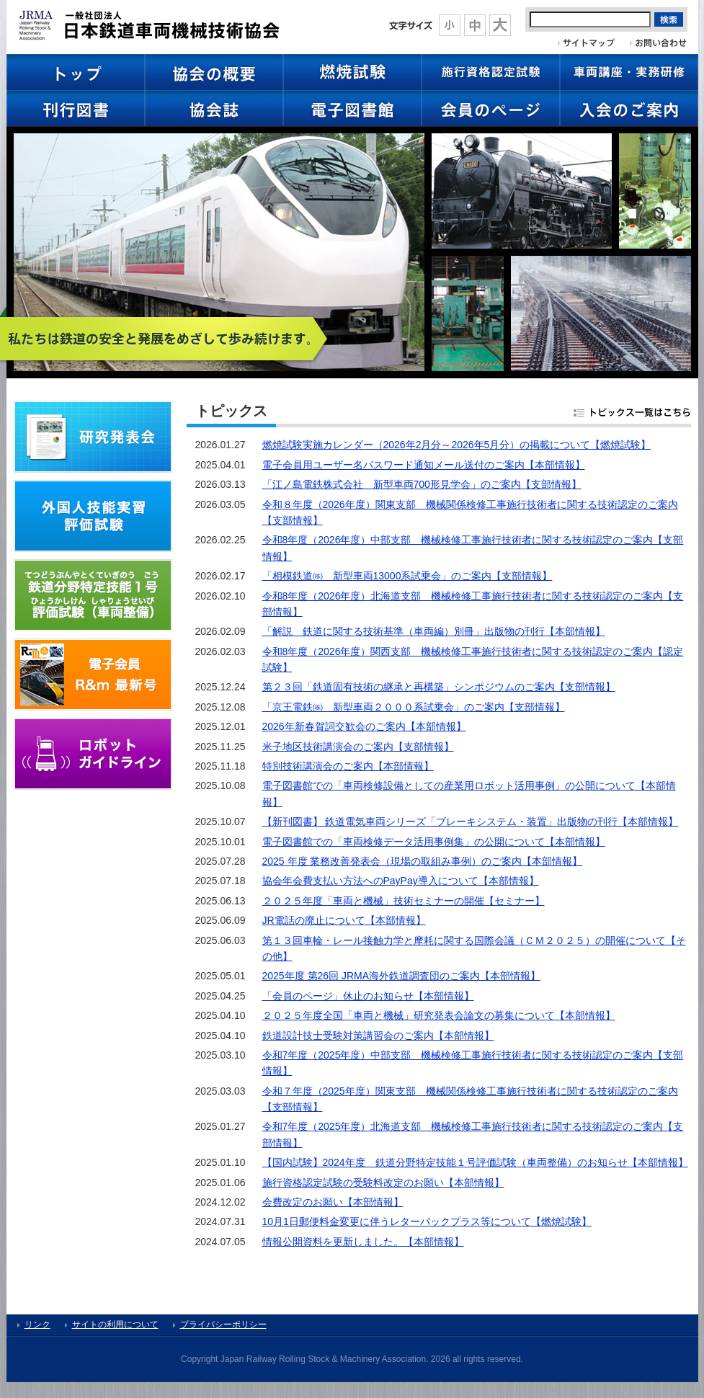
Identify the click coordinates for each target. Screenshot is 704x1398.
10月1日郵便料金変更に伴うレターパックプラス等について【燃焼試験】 (427, 1221)
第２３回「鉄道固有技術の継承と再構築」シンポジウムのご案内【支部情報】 (438, 687)
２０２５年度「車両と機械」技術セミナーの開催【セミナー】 (403, 901)
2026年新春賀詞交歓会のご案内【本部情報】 (364, 726)
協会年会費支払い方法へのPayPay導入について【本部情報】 (400, 880)
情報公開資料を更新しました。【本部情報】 (363, 1241)
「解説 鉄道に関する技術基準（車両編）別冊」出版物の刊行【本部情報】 (433, 631)
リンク (37, 1324)
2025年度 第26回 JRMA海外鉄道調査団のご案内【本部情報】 (401, 975)
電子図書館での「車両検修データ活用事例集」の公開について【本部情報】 (433, 841)
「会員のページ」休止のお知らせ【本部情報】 (368, 996)
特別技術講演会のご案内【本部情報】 (348, 766)
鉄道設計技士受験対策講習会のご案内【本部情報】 (378, 1035)
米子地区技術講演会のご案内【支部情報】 (358, 746)
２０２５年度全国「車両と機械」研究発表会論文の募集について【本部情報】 (438, 1015)
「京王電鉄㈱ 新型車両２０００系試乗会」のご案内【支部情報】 (413, 707)
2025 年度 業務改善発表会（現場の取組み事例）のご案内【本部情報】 (422, 861)
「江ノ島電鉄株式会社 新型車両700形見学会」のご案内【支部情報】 (422, 484)
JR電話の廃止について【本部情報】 (344, 920)
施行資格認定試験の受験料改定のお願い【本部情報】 (383, 1182)
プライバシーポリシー (223, 1324)
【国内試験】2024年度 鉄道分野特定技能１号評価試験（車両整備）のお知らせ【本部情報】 (475, 1162)
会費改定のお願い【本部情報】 (333, 1202)
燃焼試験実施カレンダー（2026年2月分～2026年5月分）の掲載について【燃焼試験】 (456, 444)
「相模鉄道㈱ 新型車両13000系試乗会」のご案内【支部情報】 (407, 576)
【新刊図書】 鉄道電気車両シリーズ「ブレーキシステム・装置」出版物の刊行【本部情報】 (470, 821)
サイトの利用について (115, 1324)
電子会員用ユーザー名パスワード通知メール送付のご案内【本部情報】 (423, 465)
